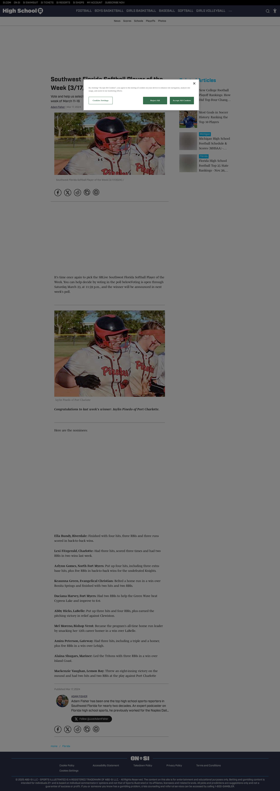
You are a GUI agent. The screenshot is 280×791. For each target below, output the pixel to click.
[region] (141, 95)
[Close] (194, 83)
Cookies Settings (101, 100)
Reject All (155, 100)
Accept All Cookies (182, 100)
